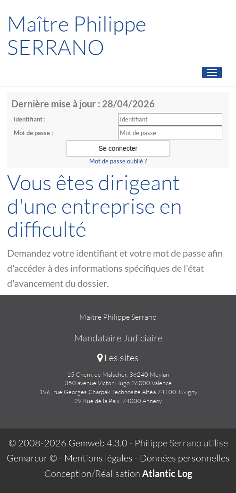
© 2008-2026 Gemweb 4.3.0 (67, 443)
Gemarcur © (32, 458)
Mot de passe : (33, 133)
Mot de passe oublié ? (118, 161)
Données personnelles (185, 458)
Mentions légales (98, 458)
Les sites (118, 358)
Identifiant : (29, 119)
